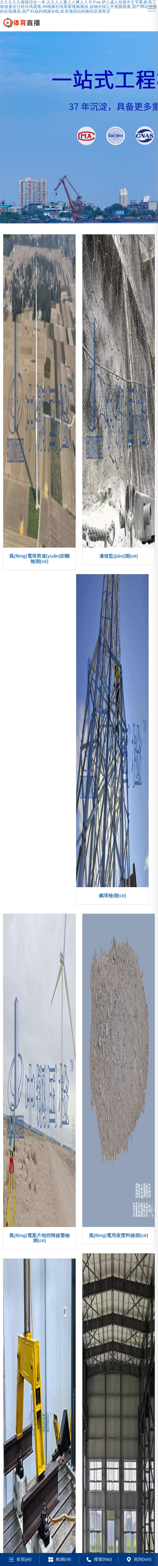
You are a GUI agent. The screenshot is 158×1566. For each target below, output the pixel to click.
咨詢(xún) (138, 1559)
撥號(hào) (98, 1559)
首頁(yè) (20, 1559)
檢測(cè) (59, 1559)
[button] (70, 218)
